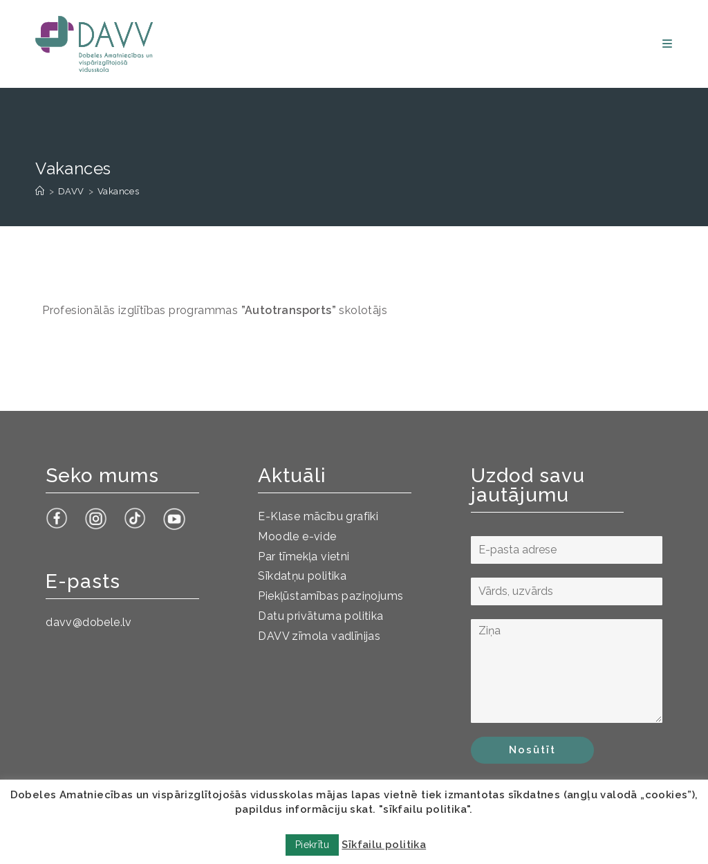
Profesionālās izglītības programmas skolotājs (214, 310)
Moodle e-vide (297, 536)
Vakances (118, 191)
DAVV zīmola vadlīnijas (319, 636)
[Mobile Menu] (667, 43)
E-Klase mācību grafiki (318, 516)
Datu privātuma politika (320, 616)
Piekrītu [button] (312, 844)
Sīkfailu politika (384, 844)
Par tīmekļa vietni (303, 556)
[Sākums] (39, 191)
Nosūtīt (532, 750)
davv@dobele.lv (89, 622)
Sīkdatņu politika (302, 575)
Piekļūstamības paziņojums (330, 596)
